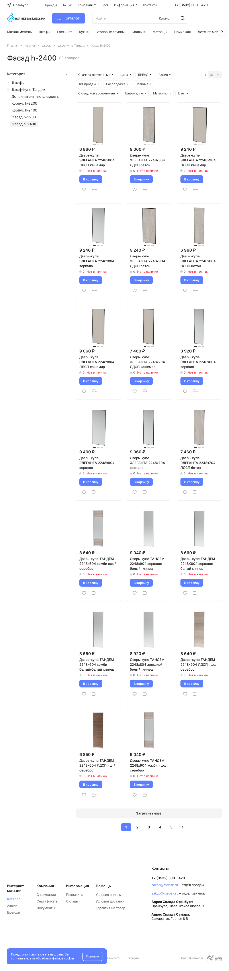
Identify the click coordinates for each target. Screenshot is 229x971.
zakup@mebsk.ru (164, 893)
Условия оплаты (108, 895)
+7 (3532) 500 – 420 (191, 5)
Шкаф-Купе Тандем (28, 89)
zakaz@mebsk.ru (164, 885)
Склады (72, 901)
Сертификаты (47, 901)
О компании (46, 895)
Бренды (13, 912)
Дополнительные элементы (35, 96)
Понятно (92, 956)
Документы (46, 908)
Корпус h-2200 (24, 103)
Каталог (13, 899)
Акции (12, 906)
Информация (77, 886)
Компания (45, 886)
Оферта (133, 958)
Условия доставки (110, 901)
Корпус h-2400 (24, 110)
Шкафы (18, 82)
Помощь (103, 886)
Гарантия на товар (110, 908)
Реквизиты (74, 895)
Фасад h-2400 (24, 124)
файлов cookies (63, 958)
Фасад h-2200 (24, 117)
